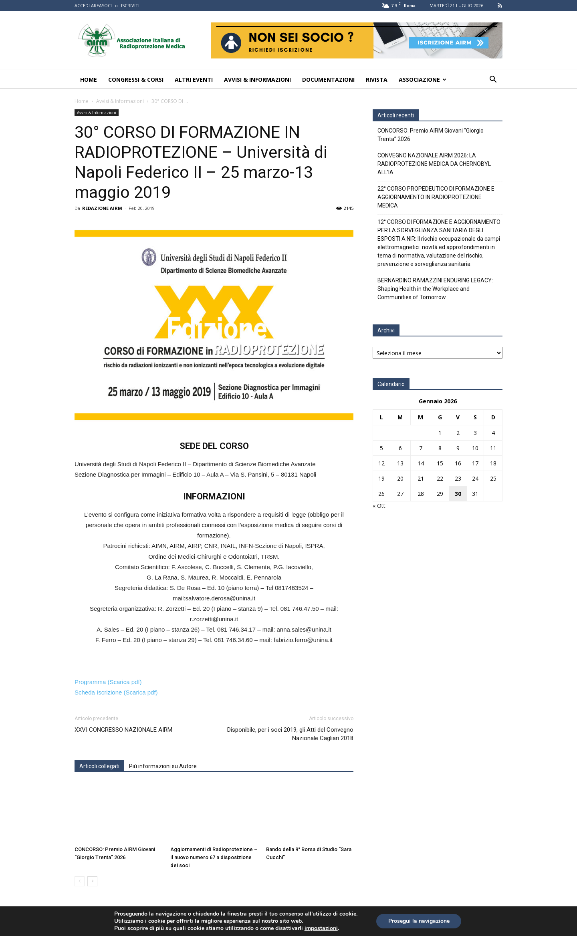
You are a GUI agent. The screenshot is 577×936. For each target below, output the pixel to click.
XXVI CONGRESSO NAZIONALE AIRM (123, 729)
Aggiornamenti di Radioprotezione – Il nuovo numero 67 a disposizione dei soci (214, 857)
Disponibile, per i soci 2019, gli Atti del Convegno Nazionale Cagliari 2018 (290, 734)
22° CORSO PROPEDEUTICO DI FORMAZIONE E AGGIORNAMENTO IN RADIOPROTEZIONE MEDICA (435, 197)
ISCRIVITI (130, 5)
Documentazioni (328, 79)
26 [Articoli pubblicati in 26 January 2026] (381, 493)
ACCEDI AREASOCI (93, 5)
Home (88, 79)
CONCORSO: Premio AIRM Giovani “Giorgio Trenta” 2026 (430, 134)
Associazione (422, 79)
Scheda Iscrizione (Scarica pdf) (116, 692)
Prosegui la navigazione (419, 921)
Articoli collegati (99, 766)
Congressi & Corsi (135, 79)
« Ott (379, 505)
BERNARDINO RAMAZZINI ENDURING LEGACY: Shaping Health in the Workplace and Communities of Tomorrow (435, 288)
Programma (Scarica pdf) (108, 681)
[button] (492, 80)
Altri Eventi (194, 79)
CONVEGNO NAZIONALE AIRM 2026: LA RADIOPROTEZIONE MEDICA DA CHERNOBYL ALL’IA (434, 163)
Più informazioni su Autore (163, 766)
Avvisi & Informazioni (257, 79)
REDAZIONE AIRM (102, 208)
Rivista (376, 79)
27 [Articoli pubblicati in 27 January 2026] (400, 493)
